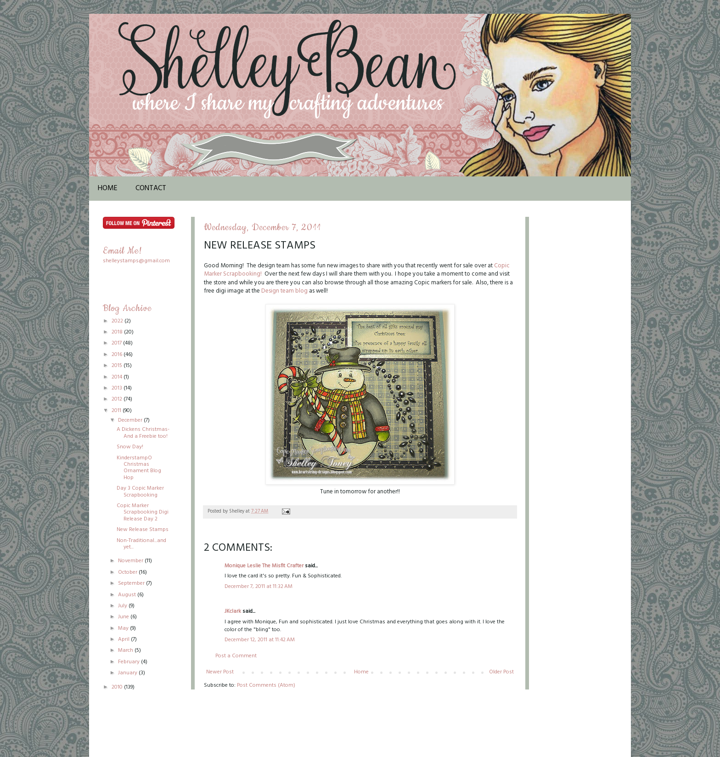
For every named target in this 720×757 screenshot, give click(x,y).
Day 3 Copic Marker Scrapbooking (140, 491)
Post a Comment (236, 656)
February (129, 662)
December (131, 420)
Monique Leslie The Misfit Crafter (264, 566)
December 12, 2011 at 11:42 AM (260, 639)
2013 (118, 388)
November (131, 560)
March (126, 650)
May (124, 628)
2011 (117, 410)
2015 (118, 365)
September (132, 583)
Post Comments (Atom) (266, 685)
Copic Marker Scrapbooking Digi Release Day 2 (143, 512)
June (124, 616)
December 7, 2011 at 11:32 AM (258, 586)
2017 (117, 343)
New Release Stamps (143, 529)
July (123, 605)
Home (108, 188)
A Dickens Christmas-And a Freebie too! (143, 433)
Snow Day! (130, 447)
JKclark (233, 611)
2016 (118, 354)
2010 (118, 687)
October (128, 572)
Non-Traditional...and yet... (141, 544)
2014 (118, 377)
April (124, 639)
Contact (150, 188)
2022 (118, 321)
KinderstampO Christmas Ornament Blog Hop (139, 467)
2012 (118, 399)
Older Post (501, 672)
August (127, 594)
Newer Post (220, 672)
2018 (118, 332)
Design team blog (284, 291)
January (128, 673)
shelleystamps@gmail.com (136, 261)
